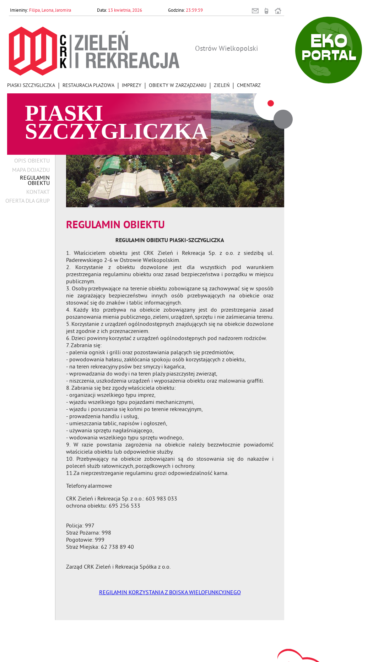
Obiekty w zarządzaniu (177, 86)
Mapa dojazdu (31, 170)
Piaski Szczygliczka (31, 86)
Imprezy (131, 86)
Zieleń (221, 86)
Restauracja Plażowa (88, 86)
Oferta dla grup (27, 201)
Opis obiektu (32, 161)
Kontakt (38, 192)
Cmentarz (249, 86)
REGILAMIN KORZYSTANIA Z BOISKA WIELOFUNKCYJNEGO (170, 592)
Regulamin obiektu (35, 181)
